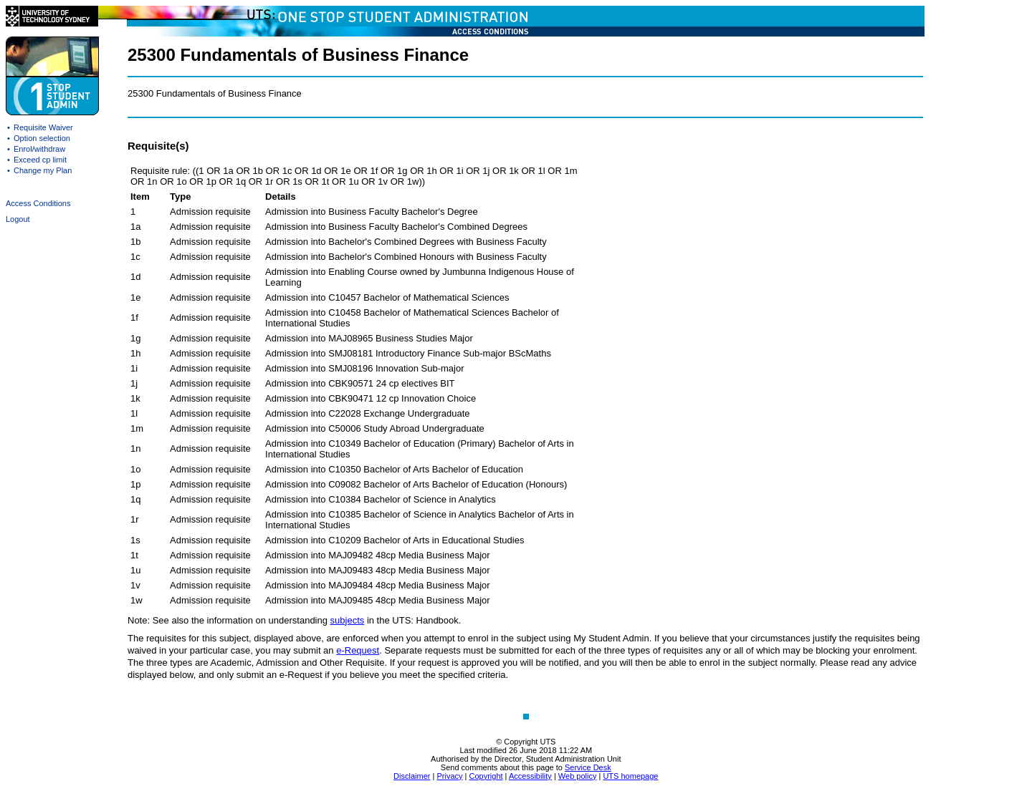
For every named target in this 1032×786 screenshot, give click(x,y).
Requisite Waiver (43, 127)
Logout (18, 219)
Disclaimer (411, 776)
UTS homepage (630, 776)
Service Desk (588, 767)
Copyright (485, 776)
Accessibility (530, 776)
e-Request (357, 650)
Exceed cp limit (40, 159)
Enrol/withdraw (39, 149)
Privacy (449, 776)
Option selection (42, 138)
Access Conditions (38, 203)
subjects (347, 620)
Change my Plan (43, 170)
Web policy (577, 776)
